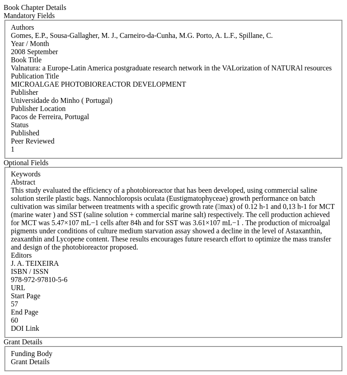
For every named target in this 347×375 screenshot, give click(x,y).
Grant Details (30, 362)
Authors (22, 27)
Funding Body (31, 353)
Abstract (23, 182)
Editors (21, 255)
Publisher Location (38, 108)
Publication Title (35, 76)
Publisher (24, 92)
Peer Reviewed (32, 141)
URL (18, 288)
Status (19, 125)
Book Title (26, 60)
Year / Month (30, 43)
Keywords (26, 174)
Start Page (25, 296)
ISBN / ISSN (30, 271)
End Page (24, 312)
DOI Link (25, 328)
